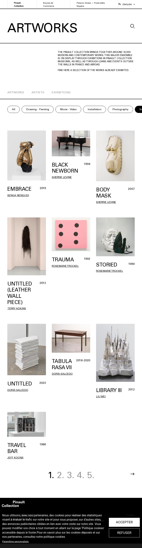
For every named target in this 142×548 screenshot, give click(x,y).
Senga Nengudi (18, 195)
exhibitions (61, 92)
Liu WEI (101, 396)
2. (60, 475)
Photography (120, 109)
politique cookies (54, 536)
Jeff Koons (15, 457)
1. (51, 475)
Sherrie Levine (62, 177)
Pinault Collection (19, 4)
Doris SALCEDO (17, 390)
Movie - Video (68, 109)
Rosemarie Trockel (65, 266)
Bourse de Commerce (48, 4)
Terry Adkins (16, 308)
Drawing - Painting (37, 109)
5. (90, 475)
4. (80, 475)
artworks (15, 92)
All (13, 109)
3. (70, 475)
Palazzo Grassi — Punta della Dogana (91, 4)
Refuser (124, 533)
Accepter (124, 522)
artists (37, 92)
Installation (94, 109)
